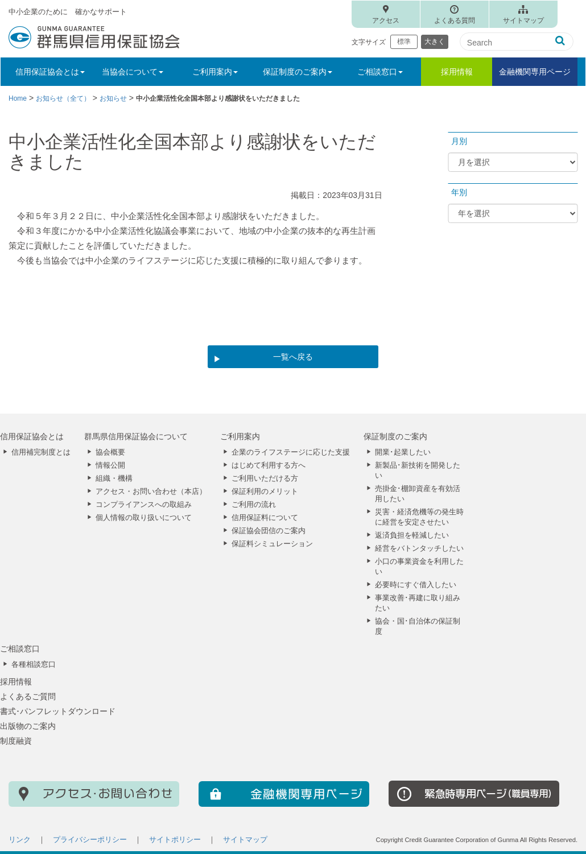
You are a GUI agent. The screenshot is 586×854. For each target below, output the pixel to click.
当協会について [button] (132, 71)
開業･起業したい (403, 452)
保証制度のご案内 (395, 436)
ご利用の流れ (254, 505)
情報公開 (110, 465)
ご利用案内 (240, 436)
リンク (20, 840)
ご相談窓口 (20, 648)
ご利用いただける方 (265, 478)
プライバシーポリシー (90, 840)
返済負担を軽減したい (412, 535)
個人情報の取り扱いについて (144, 518)
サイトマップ (523, 20)
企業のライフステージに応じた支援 (291, 452)
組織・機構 (114, 478)
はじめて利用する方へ (269, 465)
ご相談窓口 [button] (380, 71)
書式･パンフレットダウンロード (57, 711)
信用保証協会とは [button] (50, 71)
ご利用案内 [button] (215, 71)
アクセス (385, 20)
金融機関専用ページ (535, 71)
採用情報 (457, 71)
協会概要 (110, 452)
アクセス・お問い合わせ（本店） (151, 492)
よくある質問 (454, 20)
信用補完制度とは (41, 452)
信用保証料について (265, 518)
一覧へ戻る (293, 356)
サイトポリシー (175, 840)
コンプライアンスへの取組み (144, 505)
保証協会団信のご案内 (269, 531)
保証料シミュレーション (272, 544)
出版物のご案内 (28, 726)
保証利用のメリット (265, 492)
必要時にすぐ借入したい (415, 585)
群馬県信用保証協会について (136, 436)
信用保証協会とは (32, 436)
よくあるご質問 (28, 696)
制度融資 (16, 740)
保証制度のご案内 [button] (297, 71)
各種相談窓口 (33, 665)
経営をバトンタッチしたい (419, 548)
